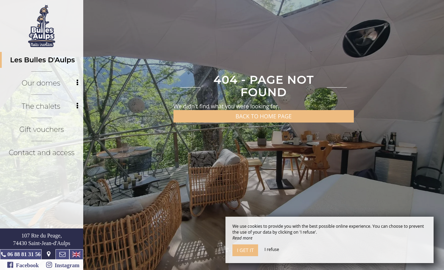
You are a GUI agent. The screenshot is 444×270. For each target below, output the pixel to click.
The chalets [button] (50, 106)
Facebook (23, 264)
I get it (245, 250)
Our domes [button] (50, 83)
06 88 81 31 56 (24, 254)
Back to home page (264, 116)
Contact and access (41, 152)
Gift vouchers (41, 129)
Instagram (62, 264)
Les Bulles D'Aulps (42, 60)
